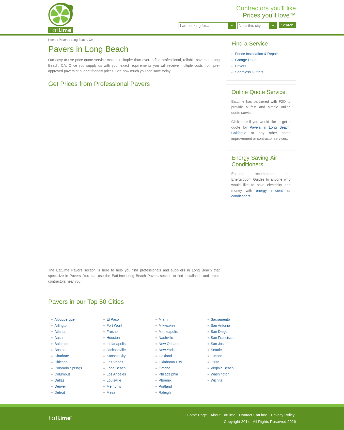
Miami (161, 319)
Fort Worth (113, 325)
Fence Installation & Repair (256, 54)
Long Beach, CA (82, 40)
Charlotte (60, 356)
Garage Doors (246, 60)
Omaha (162, 368)
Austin (58, 338)
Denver (58, 386)
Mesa (109, 392)
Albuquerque (63, 319)
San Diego (217, 332)
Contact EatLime (253, 415)
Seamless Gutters (249, 72)
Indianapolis (114, 344)
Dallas (58, 380)
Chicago (59, 362)
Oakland (163, 356)
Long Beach (114, 368)
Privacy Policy (282, 415)
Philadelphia (166, 374)
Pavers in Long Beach (270, 127)
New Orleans (167, 344)
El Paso (111, 319)
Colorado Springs (66, 368)
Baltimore (60, 344)
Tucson (214, 356)
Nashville (164, 338)
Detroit (58, 392)
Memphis (112, 386)
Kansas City (114, 356)
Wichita (215, 380)
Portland (163, 386)
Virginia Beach (220, 368)
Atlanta (58, 332)
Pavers (63, 40)
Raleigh (163, 392)
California (238, 133)
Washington (218, 374)
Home (52, 40)
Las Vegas (113, 362)
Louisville (112, 380)
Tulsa (213, 362)
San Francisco (220, 338)
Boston (58, 350)
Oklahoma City (168, 362)
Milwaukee (165, 325)
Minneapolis (166, 332)
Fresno (110, 332)
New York (164, 350)
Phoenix (163, 380)
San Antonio (218, 325)
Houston (111, 338)
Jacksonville (114, 350)
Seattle (214, 350)
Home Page (197, 415)
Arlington (60, 325)
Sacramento (218, 319)
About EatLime (223, 415)
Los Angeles (114, 374)
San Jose (216, 344)
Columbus (61, 374)
